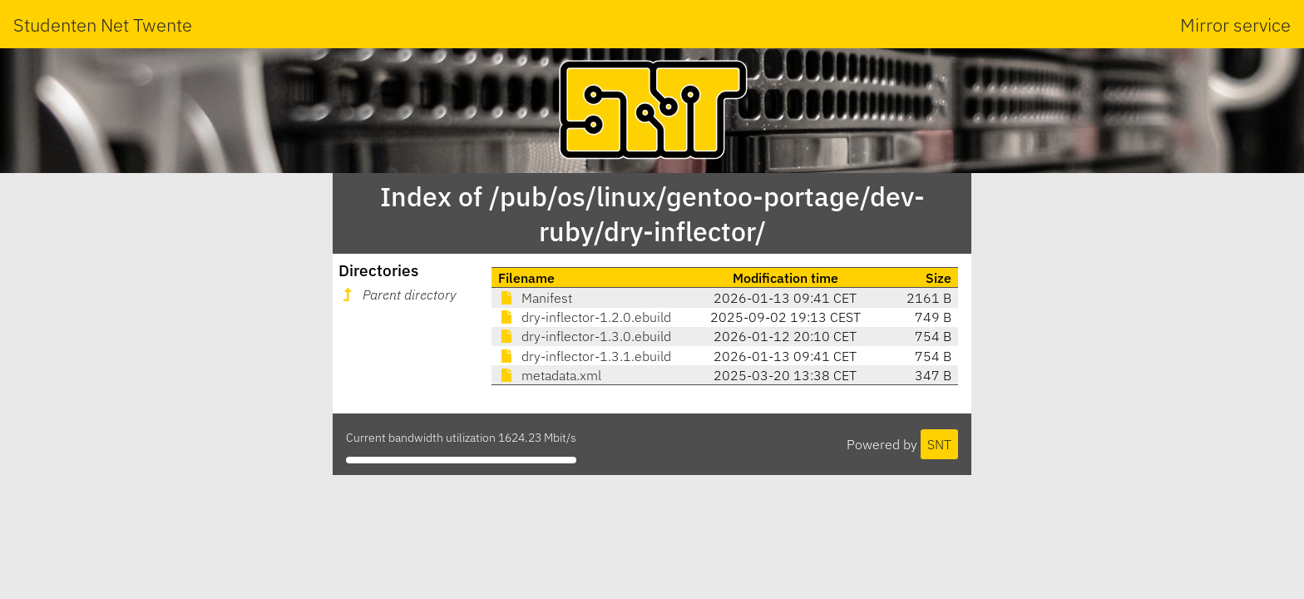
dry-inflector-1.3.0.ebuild (584, 336)
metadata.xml (549, 375)
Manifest (535, 298)
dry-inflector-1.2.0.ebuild (584, 317)
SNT (939, 444)
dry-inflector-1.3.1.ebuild (584, 356)
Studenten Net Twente (102, 24)
